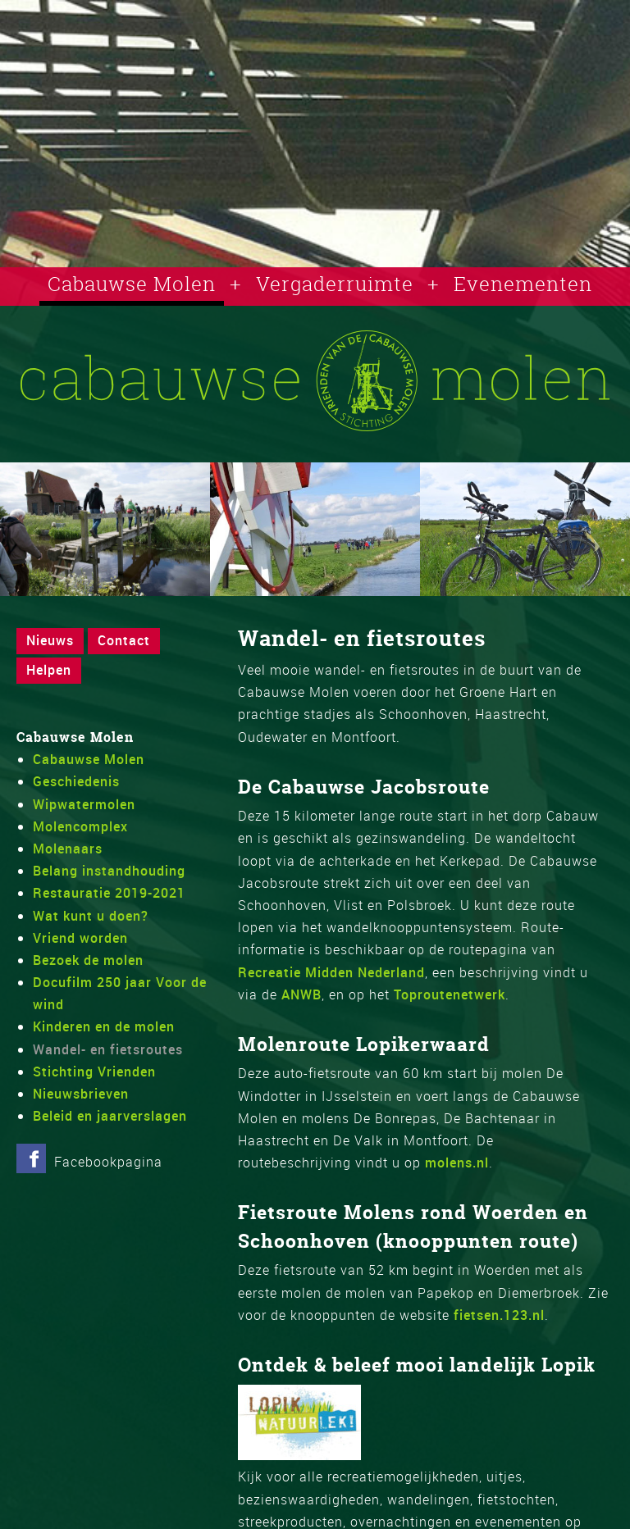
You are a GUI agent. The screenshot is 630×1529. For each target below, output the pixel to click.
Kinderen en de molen (104, 1026)
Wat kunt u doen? (90, 916)
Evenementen (523, 284)
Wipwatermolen (84, 804)
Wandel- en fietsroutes (108, 1049)
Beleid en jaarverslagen (110, 1116)
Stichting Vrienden (94, 1072)
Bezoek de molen (88, 960)
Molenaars (68, 849)
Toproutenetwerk (449, 994)
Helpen (48, 670)
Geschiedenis (76, 781)
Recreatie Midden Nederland (331, 972)
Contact (124, 640)
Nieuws (50, 640)
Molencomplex (80, 826)
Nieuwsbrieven (81, 1094)
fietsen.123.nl (499, 1315)
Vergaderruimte (334, 284)
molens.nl (457, 1163)
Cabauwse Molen (132, 284)
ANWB (299, 994)
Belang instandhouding (109, 871)
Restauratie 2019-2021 (109, 893)
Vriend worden (80, 938)
